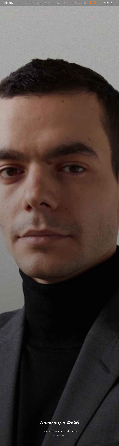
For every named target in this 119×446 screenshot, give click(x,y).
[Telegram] (91, 2)
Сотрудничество (60, 3)
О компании (49, 3)
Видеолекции (29, 3)
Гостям (70, 3)
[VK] (95, 2)
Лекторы (39, 3)
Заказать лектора (80, 3)
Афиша (20, 3)
